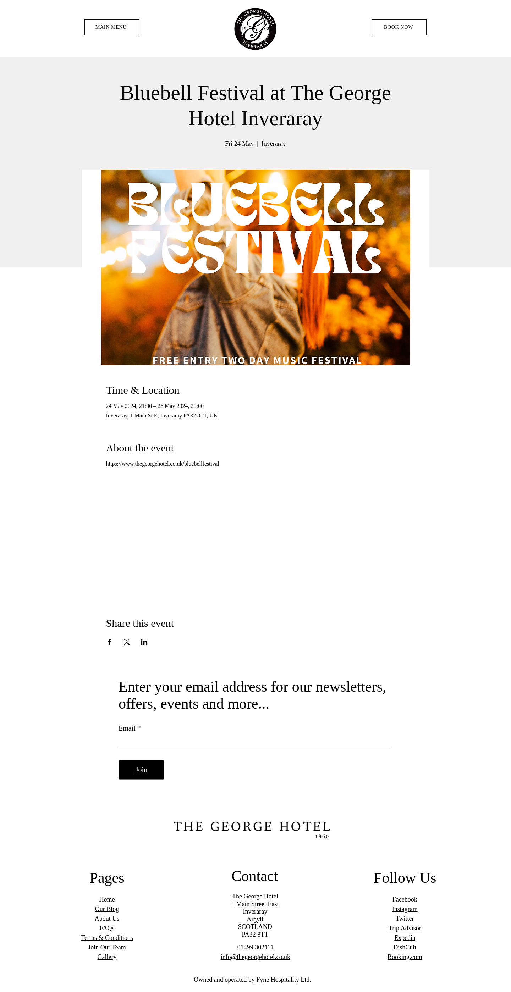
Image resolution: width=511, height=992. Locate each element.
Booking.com (405, 956)
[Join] (141, 770)
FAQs (107, 928)
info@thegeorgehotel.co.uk (255, 956)
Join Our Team (107, 947)
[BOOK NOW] (399, 27)
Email (128, 728)
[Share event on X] (126, 642)
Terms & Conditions (107, 937)
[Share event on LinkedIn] (144, 642)
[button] (111, 27)
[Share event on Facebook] (109, 642)
